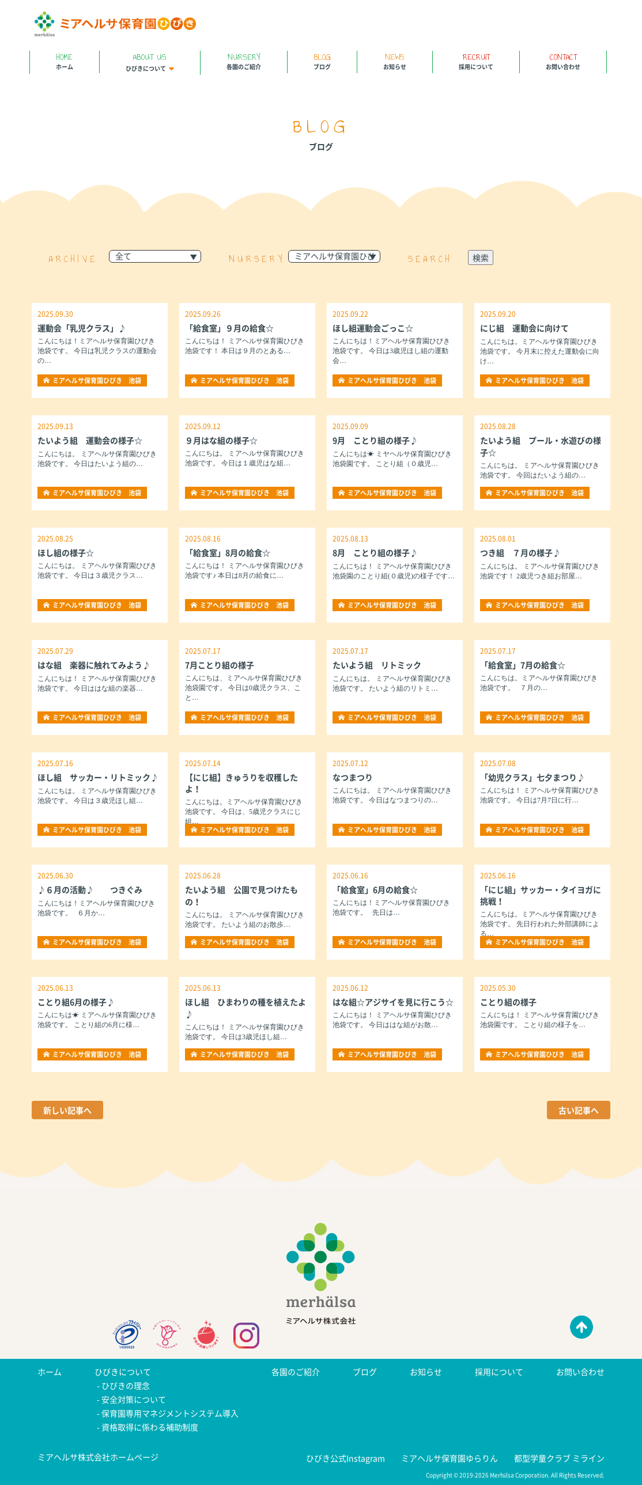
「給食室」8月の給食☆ (227, 552)
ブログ (322, 61)
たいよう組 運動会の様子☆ (89, 440)
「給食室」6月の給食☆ (375, 889)
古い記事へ (578, 1110)
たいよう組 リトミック (377, 664)
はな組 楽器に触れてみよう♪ (93, 664)
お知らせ (394, 61)
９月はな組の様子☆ (221, 440)
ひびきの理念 (125, 1385)
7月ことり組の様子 (219, 664)
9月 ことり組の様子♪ (375, 440)
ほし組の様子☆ (65, 552)
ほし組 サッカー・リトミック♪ (97, 777)
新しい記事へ (67, 1110)
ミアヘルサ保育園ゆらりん (449, 1458)
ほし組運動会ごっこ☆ (373, 328)
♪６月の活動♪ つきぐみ (89, 889)
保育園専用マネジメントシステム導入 (170, 1413)
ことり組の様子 (508, 1001)
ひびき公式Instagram (345, 1458)
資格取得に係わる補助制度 (149, 1427)
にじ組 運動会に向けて (524, 328)
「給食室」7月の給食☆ (522, 664)
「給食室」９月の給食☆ (229, 328)
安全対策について (133, 1399)
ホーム (64, 61)
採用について (476, 61)
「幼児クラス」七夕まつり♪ (532, 777)
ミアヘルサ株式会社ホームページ (97, 1457)
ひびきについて (150, 62)
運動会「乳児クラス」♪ (81, 328)
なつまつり (353, 777)
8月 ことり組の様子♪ (375, 552)
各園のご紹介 (244, 61)
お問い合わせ (563, 61)
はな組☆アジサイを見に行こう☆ (393, 1001)
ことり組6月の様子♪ (76, 1001)
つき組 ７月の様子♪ (520, 552)
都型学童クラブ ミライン (559, 1458)
